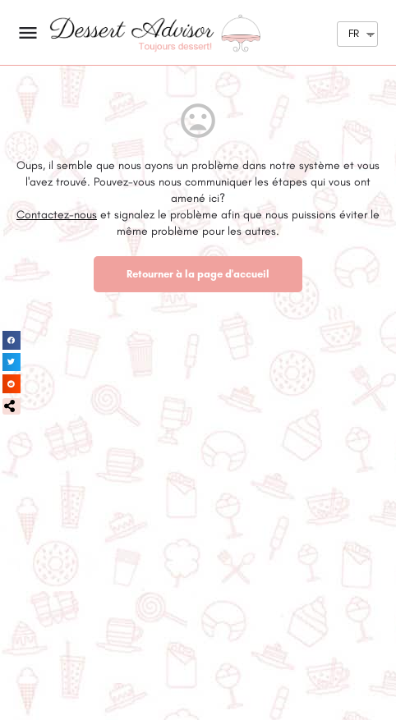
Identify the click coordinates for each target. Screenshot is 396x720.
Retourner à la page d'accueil (198, 274)
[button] (11, 406)
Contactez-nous (56, 215)
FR (353, 33)
